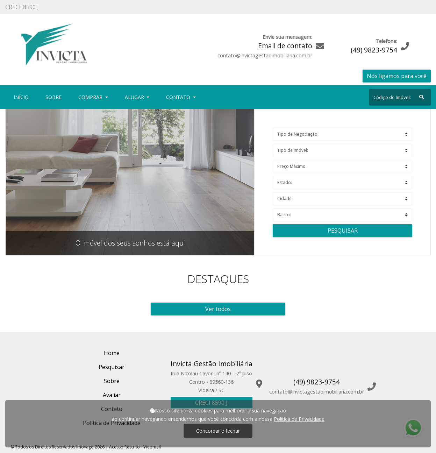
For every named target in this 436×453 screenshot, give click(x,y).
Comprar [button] (91, 97)
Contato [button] (179, 97)
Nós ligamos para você (397, 76)
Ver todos (218, 309)
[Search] (400, 97)
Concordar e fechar (218, 430)
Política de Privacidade (299, 419)
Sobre (54, 96)
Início (22, 96)
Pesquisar (343, 230)
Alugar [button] (135, 97)
